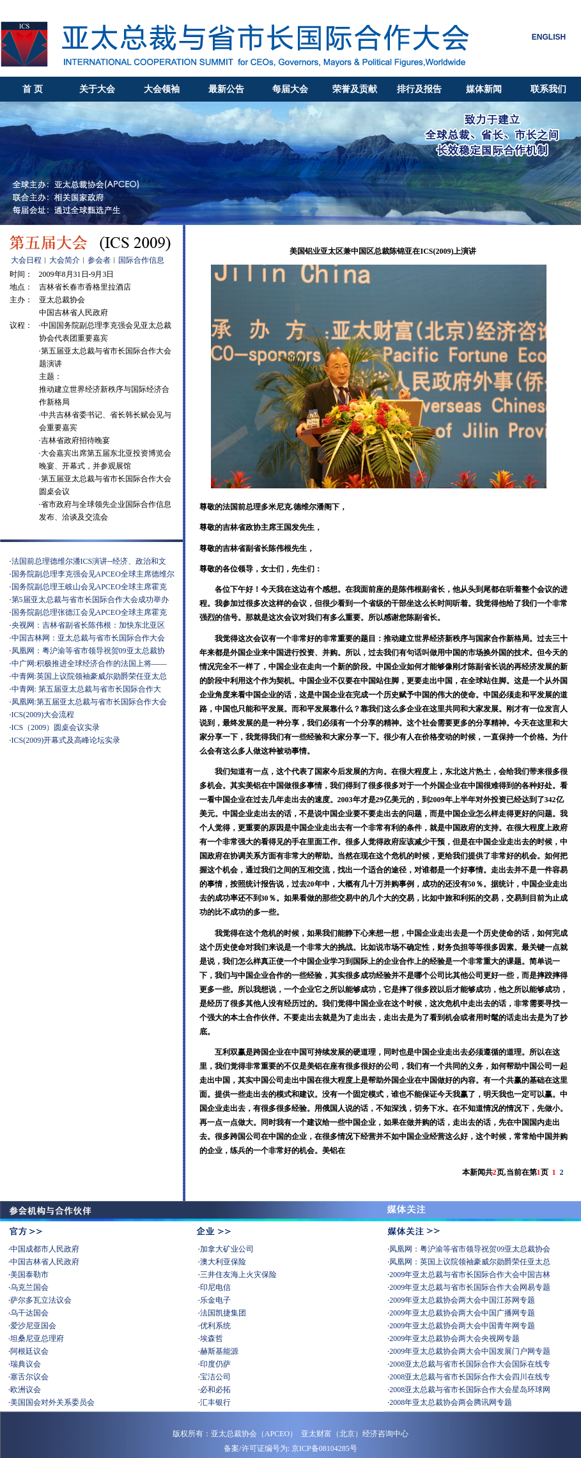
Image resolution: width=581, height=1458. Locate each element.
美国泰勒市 (29, 1274)
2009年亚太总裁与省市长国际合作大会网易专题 (469, 1287)
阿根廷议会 (29, 1351)
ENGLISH (549, 37)
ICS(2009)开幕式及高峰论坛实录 (66, 740)
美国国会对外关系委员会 (52, 1402)
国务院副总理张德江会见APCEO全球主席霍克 (89, 612)
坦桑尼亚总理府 (37, 1338)
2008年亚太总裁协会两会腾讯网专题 (450, 1402)
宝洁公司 (215, 1376)
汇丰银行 (215, 1402)
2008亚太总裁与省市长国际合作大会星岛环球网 (469, 1389)
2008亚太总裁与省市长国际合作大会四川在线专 (469, 1376)
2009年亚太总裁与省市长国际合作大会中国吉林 (469, 1274)
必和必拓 (215, 1389)
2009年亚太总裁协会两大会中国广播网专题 (462, 1312)
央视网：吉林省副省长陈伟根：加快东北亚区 (88, 625)
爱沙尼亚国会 (33, 1325)
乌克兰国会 (29, 1287)
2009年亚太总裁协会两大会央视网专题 (455, 1338)
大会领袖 (162, 89)
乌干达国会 (29, 1312)
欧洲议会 (25, 1389)
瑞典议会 (25, 1364)
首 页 (32, 89)
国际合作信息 (141, 260)
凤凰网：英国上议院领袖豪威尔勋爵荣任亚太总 (469, 1261)
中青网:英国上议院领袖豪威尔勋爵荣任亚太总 (89, 676)
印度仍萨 (215, 1364)
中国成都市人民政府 (44, 1249)
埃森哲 (211, 1338)
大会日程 (26, 260)
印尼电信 (215, 1287)
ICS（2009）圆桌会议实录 (56, 727)
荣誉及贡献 (354, 89)
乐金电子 (215, 1300)
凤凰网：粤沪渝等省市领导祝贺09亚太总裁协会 (469, 1249)
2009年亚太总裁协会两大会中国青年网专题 (463, 1325)
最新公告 (226, 89)
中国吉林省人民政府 (44, 1261)
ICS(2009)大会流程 (43, 714)
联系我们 (548, 89)
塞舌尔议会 (29, 1376)
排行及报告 (419, 89)
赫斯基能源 (219, 1351)
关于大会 (97, 89)
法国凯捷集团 (223, 1312)
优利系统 (215, 1325)
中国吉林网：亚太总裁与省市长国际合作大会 (88, 637)
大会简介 (64, 260)
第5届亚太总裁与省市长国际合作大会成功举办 (90, 599)
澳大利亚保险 (223, 1261)
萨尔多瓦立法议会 (41, 1300)
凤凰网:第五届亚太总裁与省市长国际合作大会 (89, 701)
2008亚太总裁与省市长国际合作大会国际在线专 (469, 1364)
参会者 (99, 260)
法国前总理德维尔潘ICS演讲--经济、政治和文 (89, 561)
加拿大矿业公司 (227, 1249)
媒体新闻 (484, 89)
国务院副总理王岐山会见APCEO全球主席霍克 (89, 586)
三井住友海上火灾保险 (238, 1274)
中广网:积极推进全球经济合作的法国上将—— (89, 663)
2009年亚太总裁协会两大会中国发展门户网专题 (469, 1351)
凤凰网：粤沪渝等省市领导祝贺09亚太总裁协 (88, 650)
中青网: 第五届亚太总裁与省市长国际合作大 (86, 689)
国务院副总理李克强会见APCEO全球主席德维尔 (93, 574)
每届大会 (290, 89)
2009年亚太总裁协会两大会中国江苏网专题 (462, 1300)
